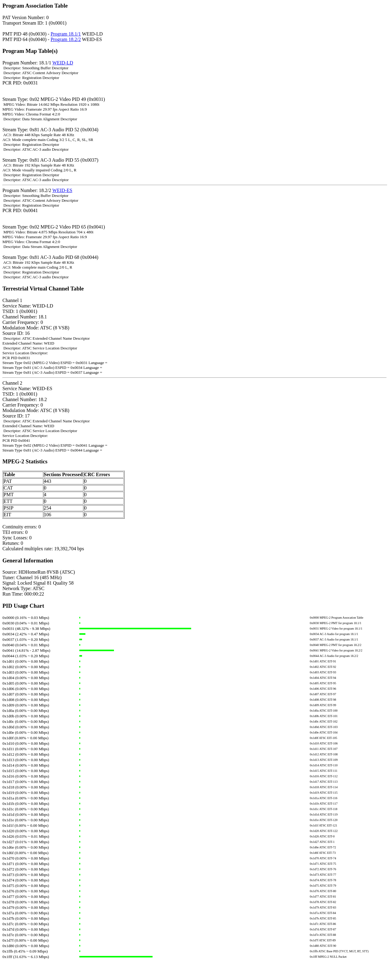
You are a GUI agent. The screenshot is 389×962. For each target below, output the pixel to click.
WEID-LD (62, 62)
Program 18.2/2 (65, 39)
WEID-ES (62, 190)
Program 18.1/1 (65, 33)
